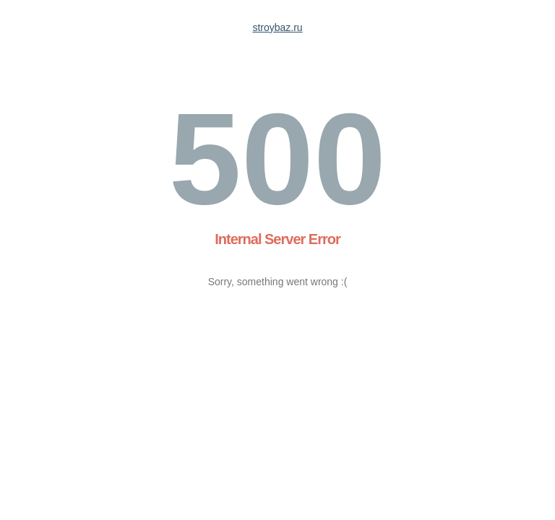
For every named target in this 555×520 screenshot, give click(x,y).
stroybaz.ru (277, 27)
